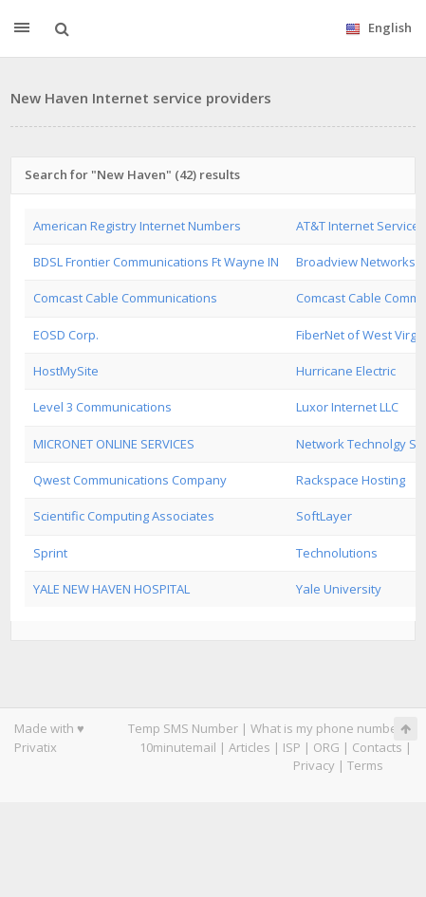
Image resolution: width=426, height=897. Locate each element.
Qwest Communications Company (130, 479)
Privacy (314, 765)
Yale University (338, 588)
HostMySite (66, 370)
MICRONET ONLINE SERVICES (113, 443)
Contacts (377, 747)
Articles (249, 747)
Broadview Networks (356, 261)
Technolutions (337, 552)
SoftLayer (324, 515)
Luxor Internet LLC (347, 406)
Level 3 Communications (102, 406)
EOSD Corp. (66, 334)
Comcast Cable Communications (125, 297)
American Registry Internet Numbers (137, 225)
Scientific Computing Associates (123, 515)
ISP (292, 747)
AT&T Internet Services (361, 225)
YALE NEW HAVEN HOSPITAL (111, 588)
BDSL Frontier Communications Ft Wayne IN (156, 261)
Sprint (50, 552)
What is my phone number (326, 728)
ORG (326, 747)
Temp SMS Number (183, 728)
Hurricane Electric (346, 370)
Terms (365, 765)
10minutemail (177, 747)
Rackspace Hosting (350, 479)
